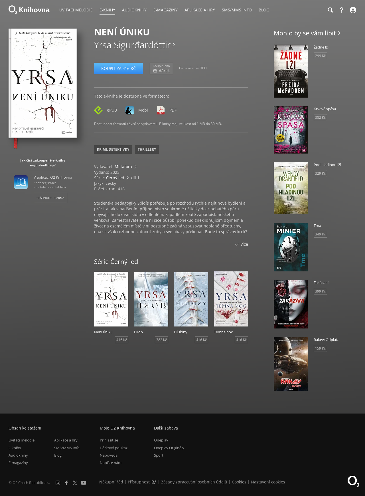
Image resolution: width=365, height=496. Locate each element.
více (244, 244)
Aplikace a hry (66, 440)
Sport (158, 455)
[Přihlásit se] (352, 10)
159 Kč (320, 348)
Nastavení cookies (268, 482)
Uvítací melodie (22, 440)
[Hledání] (330, 10)
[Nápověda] (341, 10)
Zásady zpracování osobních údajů (194, 482)
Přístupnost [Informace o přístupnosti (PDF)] (139, 482)
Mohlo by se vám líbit (305, 33)
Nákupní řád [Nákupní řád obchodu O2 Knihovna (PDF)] (111, 482)
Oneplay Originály (169, 447)
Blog (58, 455)
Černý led (115, 177)
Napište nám (110, 462)
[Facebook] (66, 483)
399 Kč (320, 291)
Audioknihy (18, 455)
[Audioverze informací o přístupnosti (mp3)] (154, 482)
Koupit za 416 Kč (118, 68)
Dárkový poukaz (113, 447)
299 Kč (320, 55)
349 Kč (320, 234)
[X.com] (75, 483)
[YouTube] (83, 483)
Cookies (239, 482)
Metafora (123, 166)
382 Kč (161, 339)
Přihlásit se (109, 440)
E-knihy (15, 447)
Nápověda (108, 455)
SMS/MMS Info (67, 447)
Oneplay (161, 440)
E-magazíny (18, 462)
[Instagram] (58, 483)
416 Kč (121, 339)
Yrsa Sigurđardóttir (132, 45)
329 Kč (320, 173)
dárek (161, 68)
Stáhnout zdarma (50, 198)
